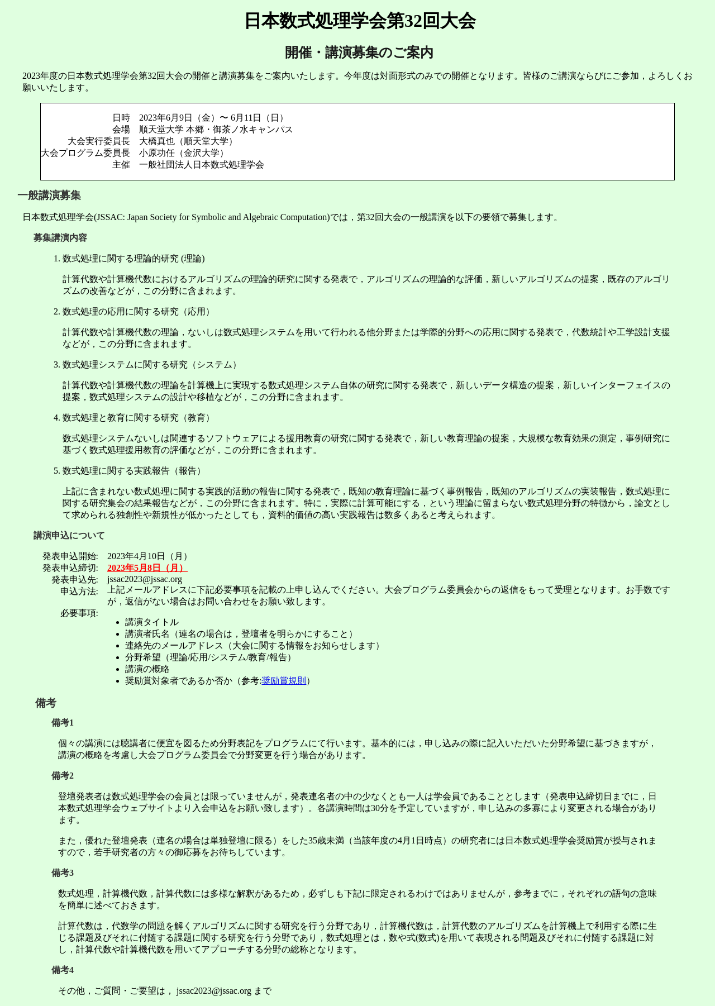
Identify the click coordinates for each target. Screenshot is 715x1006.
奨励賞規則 (283, 680)
